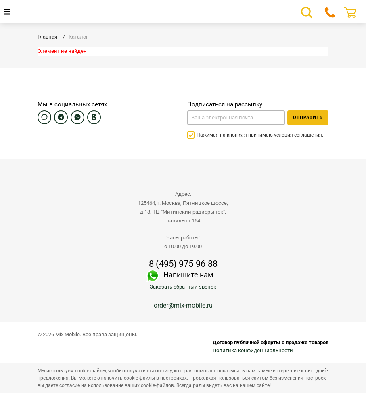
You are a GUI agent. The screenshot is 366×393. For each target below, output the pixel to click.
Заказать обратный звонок (183, 287)
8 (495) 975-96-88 (183, 264)
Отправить (308, 117)
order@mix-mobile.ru (183, 305)
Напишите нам (188, 274)
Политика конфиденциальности (253, 350)
